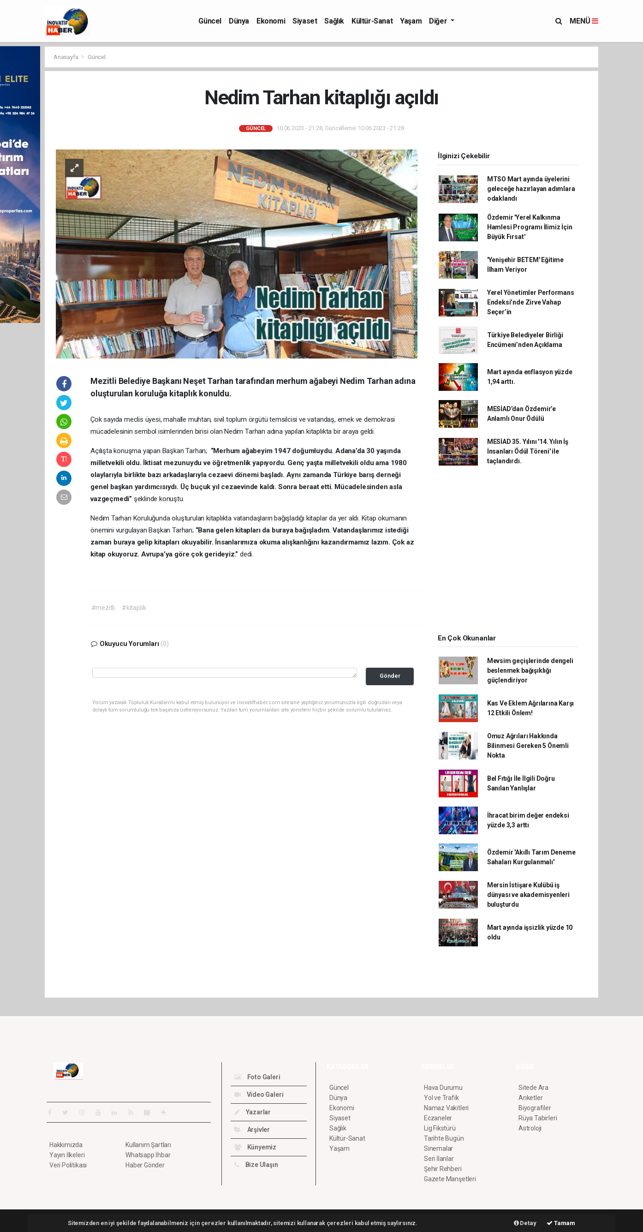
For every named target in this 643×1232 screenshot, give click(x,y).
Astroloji (530, 1128)
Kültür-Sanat (372, 21)
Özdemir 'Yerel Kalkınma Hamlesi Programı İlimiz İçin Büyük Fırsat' (529, 227)
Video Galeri (258, 1094)
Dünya (239, 21)
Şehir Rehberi (443, 1168)
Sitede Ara (533, 1087)
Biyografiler (534, 1108)
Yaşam (411, 21)
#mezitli (103, 607)
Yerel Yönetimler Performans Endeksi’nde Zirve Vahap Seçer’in (530, 302)
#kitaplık (134, 607)
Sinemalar (438, 1148)
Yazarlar (252, 1112)
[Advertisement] (508, 553)
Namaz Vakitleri (446, 1108)
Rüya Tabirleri (537, 1118)
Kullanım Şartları (148, 1144)
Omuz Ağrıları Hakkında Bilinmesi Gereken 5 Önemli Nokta (528, 745)
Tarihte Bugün (444, 1138)
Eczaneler (438, 1118)
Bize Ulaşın (256, 1164)
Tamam (561, 1223)
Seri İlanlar (439, 1158)
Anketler (530, 1097)
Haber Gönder (145, 1165)
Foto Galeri (257, 1077)
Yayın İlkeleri (66, 1155)
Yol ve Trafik (441, 1097)
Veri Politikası (68, 1165)
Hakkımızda (66, 1144)
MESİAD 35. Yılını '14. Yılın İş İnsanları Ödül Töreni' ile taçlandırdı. (527, 451)
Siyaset (304, 21)
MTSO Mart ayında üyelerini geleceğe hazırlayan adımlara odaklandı (531, 188)
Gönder (390, 675)
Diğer (439, 21)
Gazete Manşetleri (450, 1179)
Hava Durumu (443, 1087)
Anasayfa (66, 57)
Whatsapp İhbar (147, 1155)
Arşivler (252, 1129)
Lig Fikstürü (440, 1128)
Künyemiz (255, 1147)
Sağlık (334, 21)
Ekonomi (270, 21)
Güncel (209, 21)
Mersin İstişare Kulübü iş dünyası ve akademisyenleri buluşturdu (528, 894)
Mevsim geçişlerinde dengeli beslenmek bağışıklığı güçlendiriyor (530, 670)
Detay (525, 1223)
